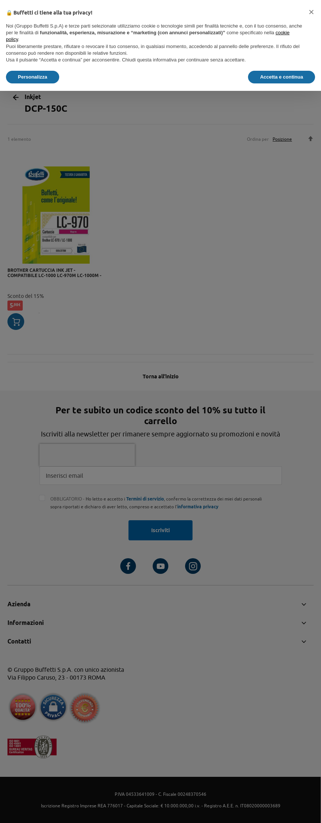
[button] (311, 12)
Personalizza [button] (32, 77)
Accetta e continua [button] (281, 77)
